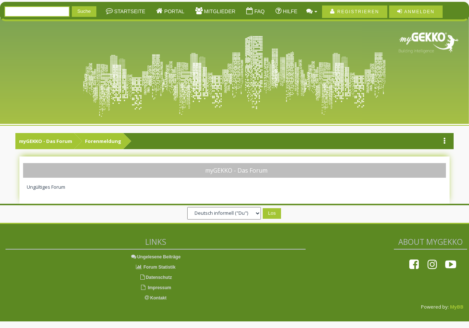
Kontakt (156, 298)
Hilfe (289, 11)
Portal (173, 11)
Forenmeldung (103, 141)
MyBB (457, 306)
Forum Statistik (156, 267)
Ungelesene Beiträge (155, 256)
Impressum (155, 287)
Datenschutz (155, 277)
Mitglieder (219, 11)
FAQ (259, 11)
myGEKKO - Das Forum (45, 141)
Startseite (129, 11)
